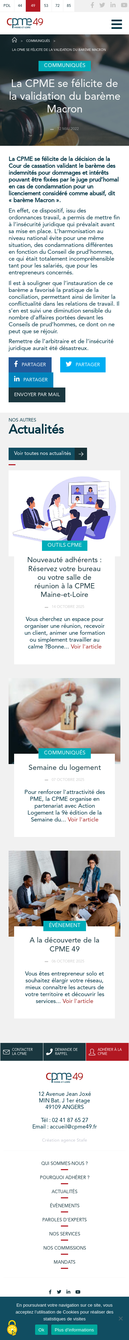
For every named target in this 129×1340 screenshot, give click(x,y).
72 (57, 6)
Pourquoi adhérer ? (64, 1178)
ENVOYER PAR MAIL (37, 394)
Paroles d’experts (64, 1220)
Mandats (64, 1262)
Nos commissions (64, 1248)
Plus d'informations (74, 1329)
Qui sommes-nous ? (64, 1164)
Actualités (64, 1192)
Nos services (64, 1234)
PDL (7, 6)
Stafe (82, 1140)
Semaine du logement (65, 768)
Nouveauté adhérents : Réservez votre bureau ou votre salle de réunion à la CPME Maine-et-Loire (64, 578)
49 (33, 6)
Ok (41, 1329)
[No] (120, 1318)
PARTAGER (30, 364)
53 (46, 6)
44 (20, 6)
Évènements (64, 1206)
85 (69, 6)
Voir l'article (86, 647)
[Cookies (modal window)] (12, 1328)
